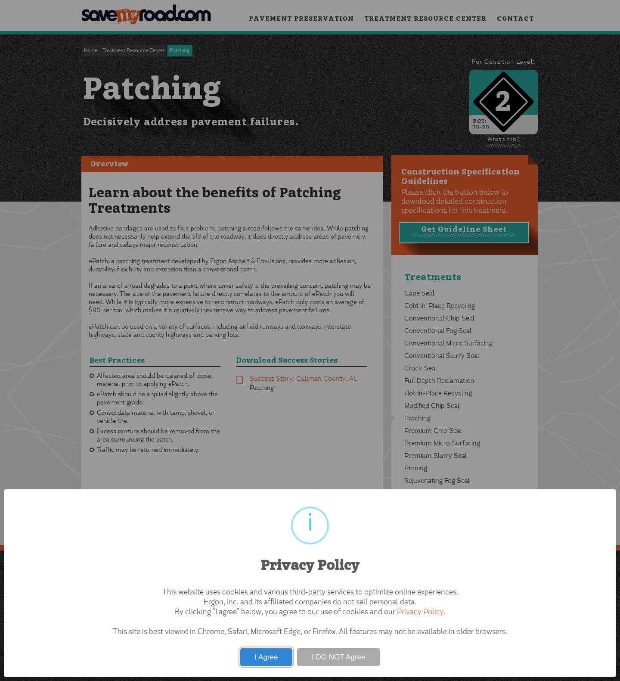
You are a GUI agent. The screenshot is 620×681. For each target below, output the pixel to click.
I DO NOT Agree (338, 657)
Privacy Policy (420, 612)
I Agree (266, 657)
